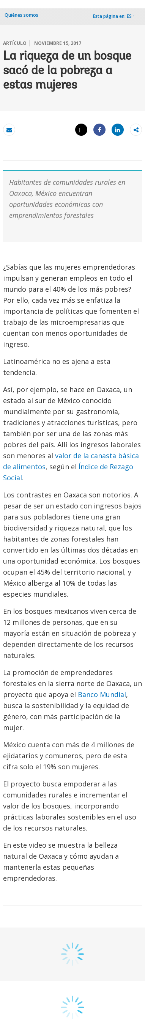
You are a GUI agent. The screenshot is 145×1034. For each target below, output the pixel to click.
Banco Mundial (102, 694)
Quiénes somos (21, 15)
